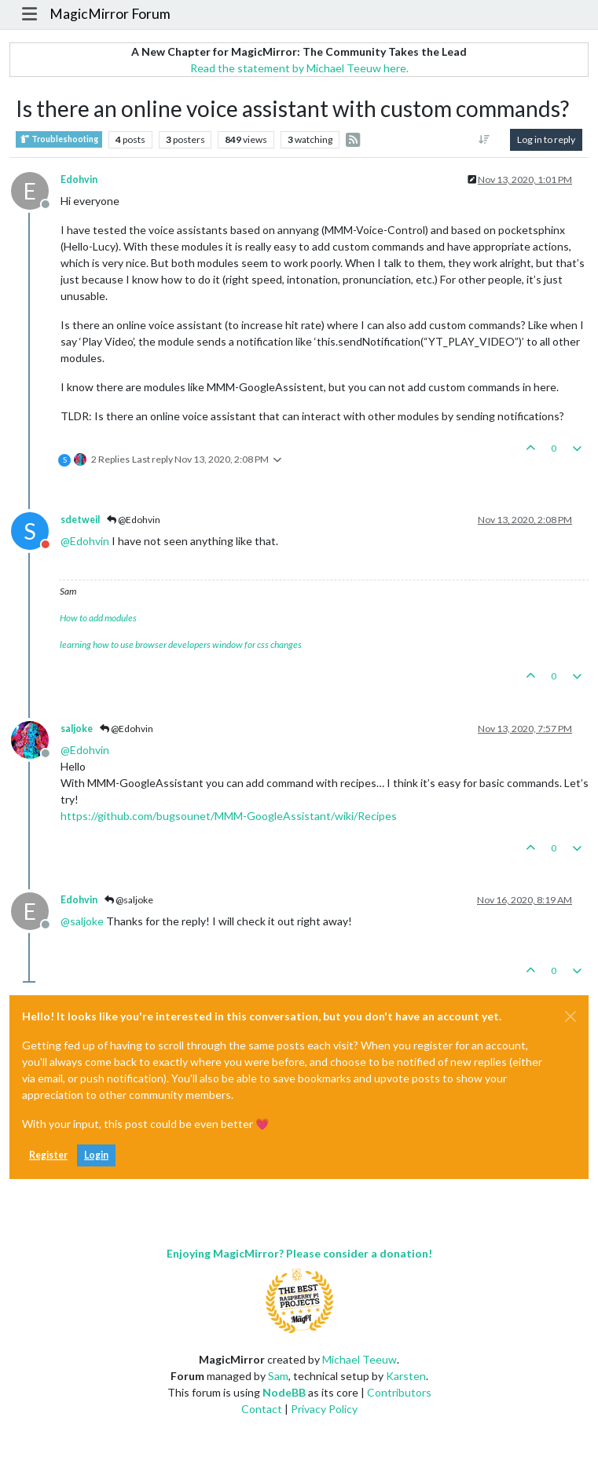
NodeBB (284, 1392)
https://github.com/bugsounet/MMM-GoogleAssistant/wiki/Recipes (229, 815)
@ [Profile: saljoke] (82, 921)
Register (48, 1155)
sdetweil (80, 519)
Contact (261, 1408)
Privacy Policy (324, 1408)
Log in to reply (546, 139)
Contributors (399, 1392)
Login (96, 1155)
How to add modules (98, 618)
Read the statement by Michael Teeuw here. (299, 68)
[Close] (570, 1016)
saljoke (77, 728)
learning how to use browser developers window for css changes (181, 644)
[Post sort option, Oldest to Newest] (484, 140)
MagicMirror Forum (110, 13)
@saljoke (129, 900)
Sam (278, 1375)
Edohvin (79, 179)
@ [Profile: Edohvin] (85, 540)
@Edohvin (133, 519)
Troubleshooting (59, 139)
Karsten (406, 1375)
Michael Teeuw (359, 1359)
